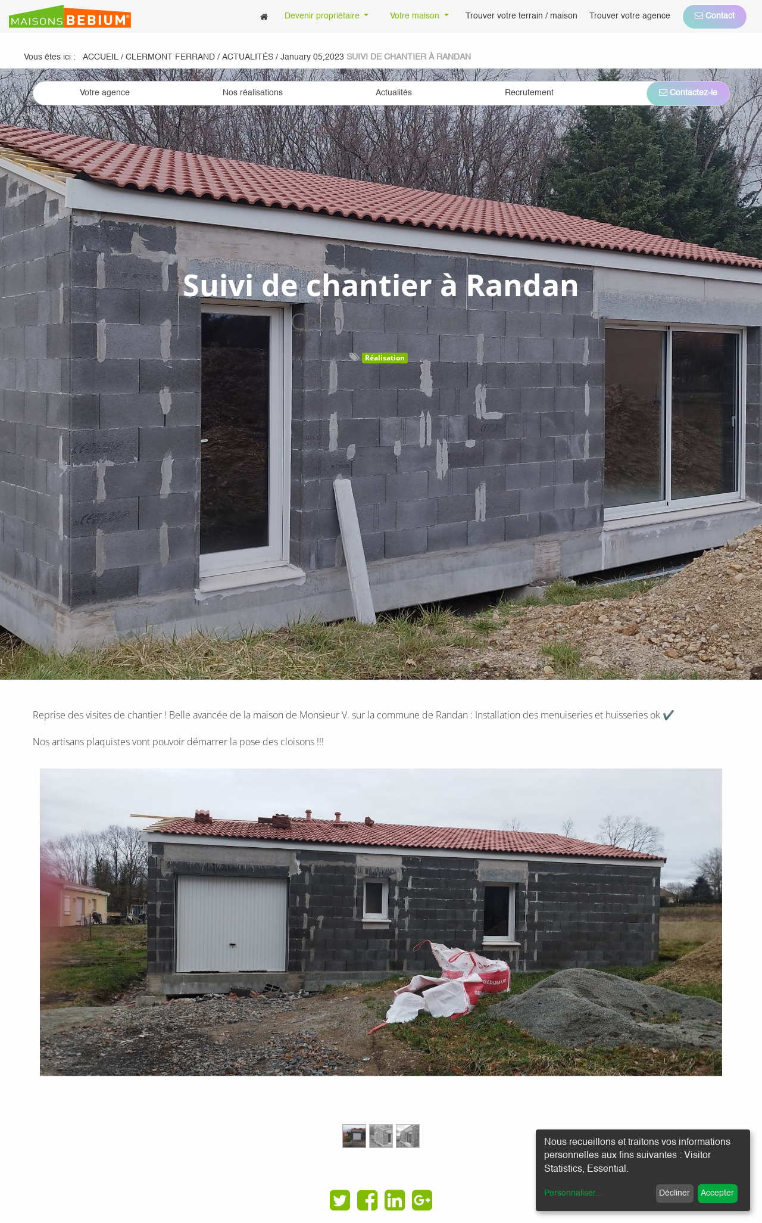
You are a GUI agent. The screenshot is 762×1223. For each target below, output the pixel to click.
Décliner (674, 1193)
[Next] (671, 963)
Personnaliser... (573, 1193)
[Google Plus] (422, 1200)
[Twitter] (340, 1200)
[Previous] (91, 963)
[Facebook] (367, 1200)
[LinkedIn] (395, 1200)
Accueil (100, 57)
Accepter (717, 1193)
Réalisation (385, 358)
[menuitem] (264, 16)
